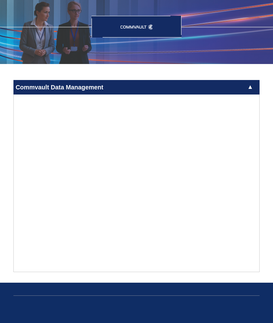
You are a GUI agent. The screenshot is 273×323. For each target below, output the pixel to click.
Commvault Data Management (59, 87)
